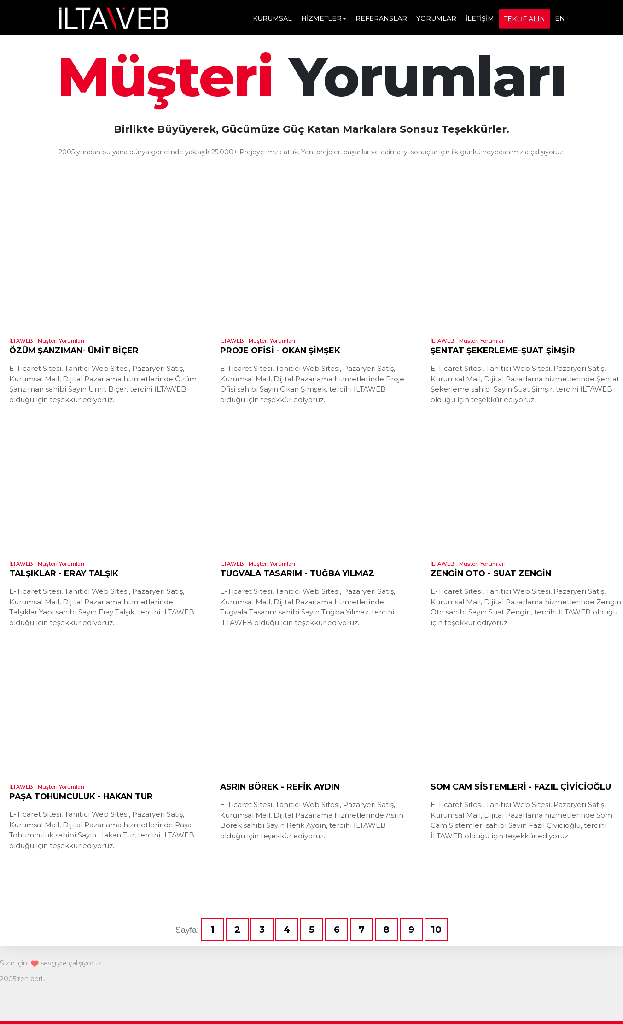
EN (560, 18)
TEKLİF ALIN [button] (524, 19)
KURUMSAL (272, 18)
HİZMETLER (323, 18)
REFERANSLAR (381, 18)
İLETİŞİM (480, 18)
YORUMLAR (436, 18)
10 (436, 929)
